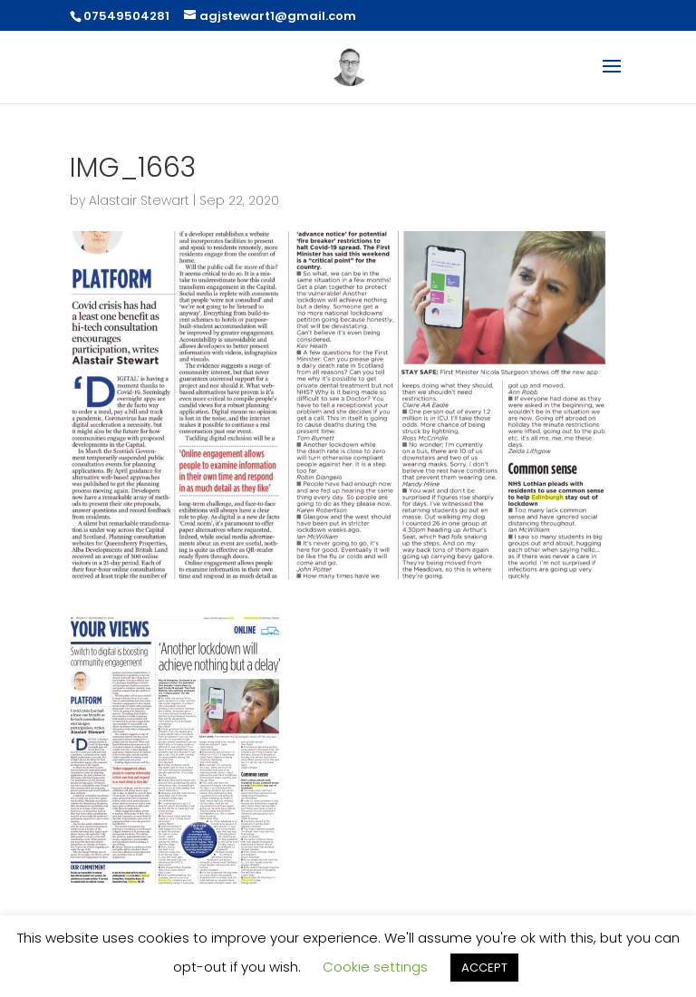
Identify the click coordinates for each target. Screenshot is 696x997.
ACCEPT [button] (484, 967)
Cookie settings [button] (375, 966)
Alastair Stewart (139, 200)
